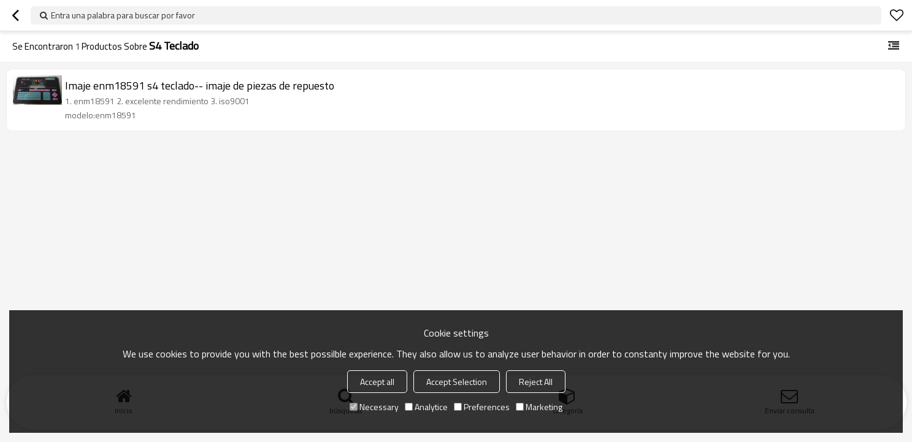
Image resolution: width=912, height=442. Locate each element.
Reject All (536, 381)
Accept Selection (456, 381)
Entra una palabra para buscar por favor (123, 15)
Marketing (539, 406)
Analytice (426, 406)
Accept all (377, 381)
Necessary (374, 406)
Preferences (482, 406)
